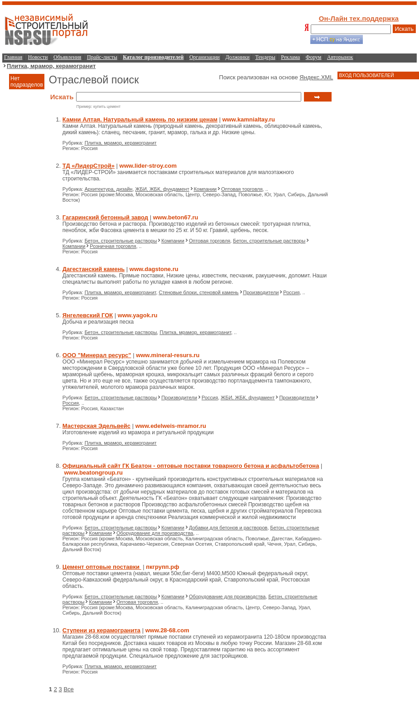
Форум (314, 57)
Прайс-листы (102, 57)
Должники (238, 57)
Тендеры (265, 57)
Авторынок (340, 57)
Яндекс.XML (316, 77)
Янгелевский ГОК (88, 315)
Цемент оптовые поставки (102, 566)
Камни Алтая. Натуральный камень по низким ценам (140, 119)
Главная (13, 57)
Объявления (67, 57)
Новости (38, 57)
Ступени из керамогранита (101, 630)
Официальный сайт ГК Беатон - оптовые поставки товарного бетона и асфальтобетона (191, 465)
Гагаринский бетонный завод (105, 217)
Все (68, 689)
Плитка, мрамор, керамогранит (51, 66)
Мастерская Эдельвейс (96, 425)
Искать (404, 28)
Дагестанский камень (94, 269)
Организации (204, 57)
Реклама (290, 57)
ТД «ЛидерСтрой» (89, 165)
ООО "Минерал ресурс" (97, 355)
